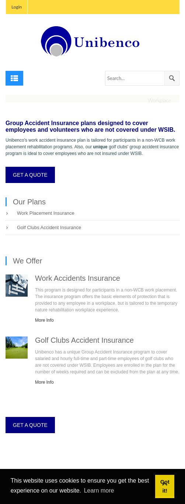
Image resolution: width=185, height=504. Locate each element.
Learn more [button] (99, 490)
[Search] (142, 78)
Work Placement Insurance (45, 213)
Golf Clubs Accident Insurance (49, 227)
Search (171, 78)
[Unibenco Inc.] (92, 41)
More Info (44, 320)
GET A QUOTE (30, 175)
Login (16, 7)
